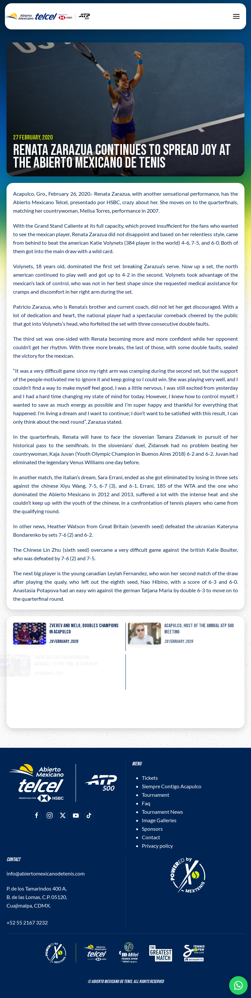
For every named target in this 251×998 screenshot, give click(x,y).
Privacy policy (157, 846)
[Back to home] (47, 16)
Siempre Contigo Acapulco (171, 786)
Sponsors (152, 829)
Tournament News (162, 812)
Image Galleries (159, 820)
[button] (236, 16)
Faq (146, 803)
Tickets (150, 778)
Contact (151, 837)
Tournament (155, 795)
